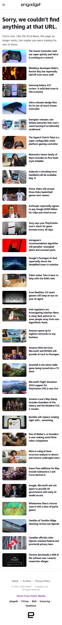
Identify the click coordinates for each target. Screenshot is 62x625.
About (15, 581)
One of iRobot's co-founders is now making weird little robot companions (43, 437)
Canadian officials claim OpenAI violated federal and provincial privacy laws (44, 541)
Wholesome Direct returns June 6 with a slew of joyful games (43, 506)
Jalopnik (13, 601)
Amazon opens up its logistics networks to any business (42, 334)
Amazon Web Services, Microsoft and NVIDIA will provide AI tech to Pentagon (44, 351)
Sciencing (45, 601)
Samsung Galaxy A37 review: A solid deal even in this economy (43, 88)
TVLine (25, 601)
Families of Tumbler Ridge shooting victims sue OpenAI (44, 522)
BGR (34, 601)
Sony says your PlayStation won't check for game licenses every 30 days (43, 226)
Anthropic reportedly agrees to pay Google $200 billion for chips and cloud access (44, 209)
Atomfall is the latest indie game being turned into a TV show (44, 368)
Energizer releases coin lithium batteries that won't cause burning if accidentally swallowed (44, 125)
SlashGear (31, 606)
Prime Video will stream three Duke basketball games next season (42, 192)
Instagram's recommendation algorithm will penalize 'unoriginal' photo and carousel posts (43, 245)
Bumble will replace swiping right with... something (44, 419)
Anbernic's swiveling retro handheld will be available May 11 (43, 175)
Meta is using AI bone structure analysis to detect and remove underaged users (44, 454)
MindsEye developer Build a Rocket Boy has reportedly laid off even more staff (43, 71)
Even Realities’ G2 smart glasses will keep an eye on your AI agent (43, 295)
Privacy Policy (42, 581)
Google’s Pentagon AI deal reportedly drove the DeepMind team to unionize (43, 261)
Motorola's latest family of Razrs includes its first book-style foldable (44, 157)
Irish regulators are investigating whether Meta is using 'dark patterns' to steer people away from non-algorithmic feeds (44, 316)
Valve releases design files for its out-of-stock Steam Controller (43, 105)
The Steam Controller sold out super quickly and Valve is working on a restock (43, 54)
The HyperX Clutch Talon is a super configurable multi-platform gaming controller (44, 140)
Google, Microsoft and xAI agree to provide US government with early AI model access (43, 490)
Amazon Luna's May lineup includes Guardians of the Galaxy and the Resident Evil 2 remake (44, 404)
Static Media (25, 587)
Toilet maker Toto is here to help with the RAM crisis (43, 277)
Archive (27, 581)
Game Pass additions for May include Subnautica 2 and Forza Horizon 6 (44, 471)
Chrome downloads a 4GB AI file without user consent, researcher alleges (44, 558)
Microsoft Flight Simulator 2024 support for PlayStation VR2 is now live (43, 385)
